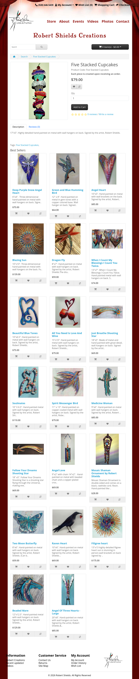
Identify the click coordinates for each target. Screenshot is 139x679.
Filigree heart (99, 543)
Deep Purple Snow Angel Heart (27, 191)
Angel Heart (98, 190)
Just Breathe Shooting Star (104, 334)
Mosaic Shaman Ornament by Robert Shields (104, 473)
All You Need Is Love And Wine (67, 334)
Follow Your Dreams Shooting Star (24, 472)
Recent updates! (15, 663)
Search (24, 56)
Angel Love (58, 470)
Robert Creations (15, 660)
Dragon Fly (58, 260)
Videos (92, 21)
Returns (43, 663)
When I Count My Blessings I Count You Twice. (104, 263)
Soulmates (18, 403)
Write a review (106, 114)
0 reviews (92, 114)
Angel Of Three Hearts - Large (66, 612)
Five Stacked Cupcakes (44, 56)
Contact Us (45, 660)
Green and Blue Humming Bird (67, 191)
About (64, 21)
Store (51, 21)
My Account (77, 660)
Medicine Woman (102, 403)
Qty (73, 93)
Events (78, 21)
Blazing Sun (19, 260)
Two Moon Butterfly (24, 543)
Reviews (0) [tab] (34, 126)
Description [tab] (18, 126)
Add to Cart (79, 107)
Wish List (76, 665)
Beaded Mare (20, 610)
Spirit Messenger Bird (65, 403)
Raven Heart (59, 543)
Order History (78, 663)
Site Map (43, 665)
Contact (122, 21)
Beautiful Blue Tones (24, 333)
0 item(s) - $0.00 (109, 47)
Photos (107, 21)
